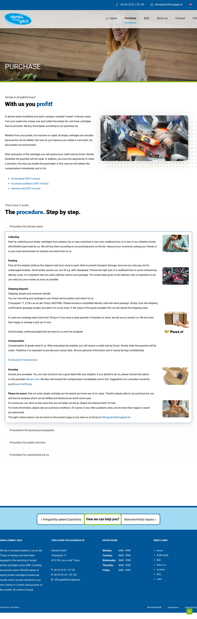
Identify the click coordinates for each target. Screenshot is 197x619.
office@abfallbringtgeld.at (67, 586)
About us (161, 571)
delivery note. (33, 384)
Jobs (159, 585)
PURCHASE (163, 561)
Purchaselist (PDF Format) (25, 180)
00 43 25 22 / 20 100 (64, 576)
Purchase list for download (22, 365)
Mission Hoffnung (22, 389)
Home (160, 556)
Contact (161, 576)
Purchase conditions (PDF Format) (30, 185)
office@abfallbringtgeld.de (116, 423)
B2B (159, 566)
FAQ (159, 580)
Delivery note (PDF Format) (25, 190)
